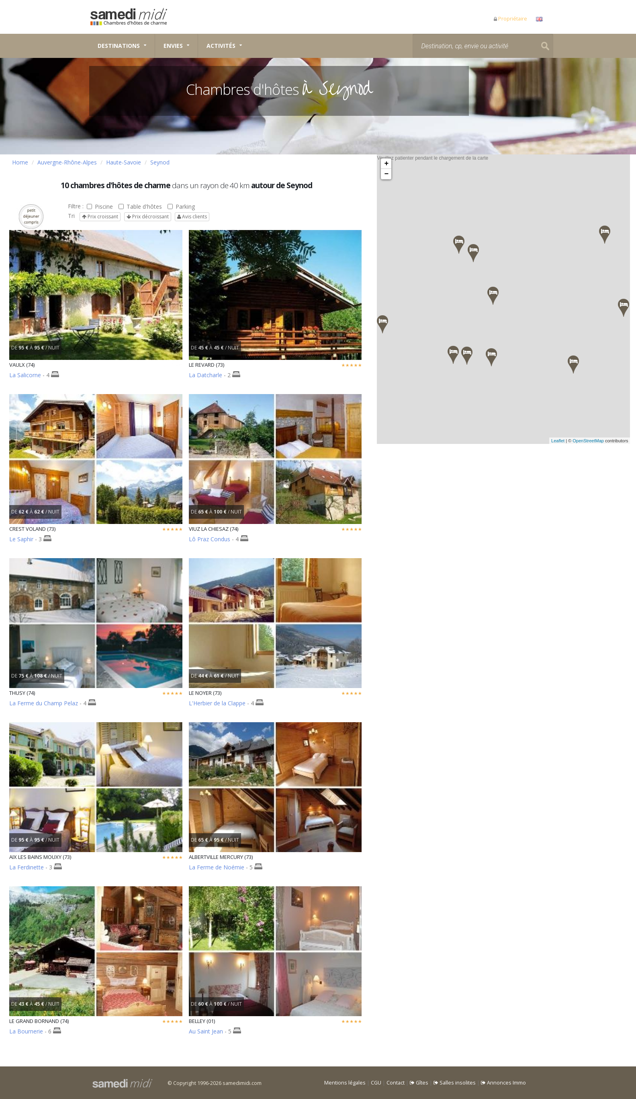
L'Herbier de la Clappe (217, 703)
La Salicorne (25, 375)
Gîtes (419, 1082)
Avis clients (192, 216)
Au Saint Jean (206, 1031)
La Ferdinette (26, 867)
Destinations (119, 45)
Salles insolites (455, 1082)
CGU (376, 1082)
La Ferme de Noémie (216, 867)
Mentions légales (345, 1082)
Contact (396, 1082)
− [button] (386, 174)
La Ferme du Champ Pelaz (43, 703)
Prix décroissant (148, 216)
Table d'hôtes (140, 206)
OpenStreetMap (597, 440)
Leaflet (567, 440)
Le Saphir (22, 539)
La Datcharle (205, 375)
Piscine (100, 206)
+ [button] (386, 163)
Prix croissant (100, 216)
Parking (181, 206)
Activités (221, 45)
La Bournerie (26, 1031)
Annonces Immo (503, 1082)
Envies (173, 45)
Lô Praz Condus (209, 539)
